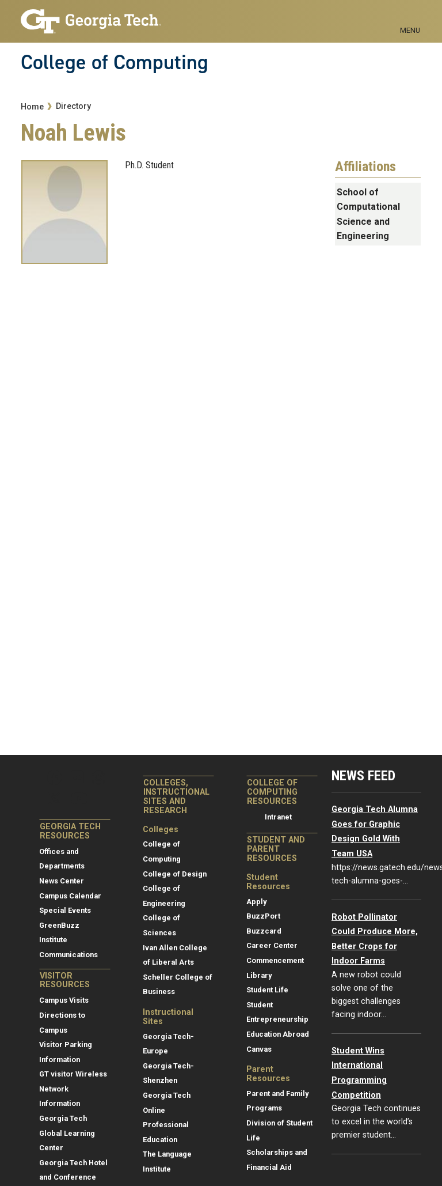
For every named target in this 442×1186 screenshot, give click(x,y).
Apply (256, 901)
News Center (61, 881)
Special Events (65, 910)
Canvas (259, 1049)
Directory (73, 106)
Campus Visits (64, 1000)
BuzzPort (263, 916)
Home (32, 107)
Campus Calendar (70, 896)
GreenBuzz (59, 925)
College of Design (175, 874)
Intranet (278, 817)
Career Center (272, 945)
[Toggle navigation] (410, 17)
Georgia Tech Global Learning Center (67, 1133)
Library (259, 975)
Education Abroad (277, 1034)
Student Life (267, 989)
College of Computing (114, 62)
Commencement (275, 960)
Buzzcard (263, 931)
